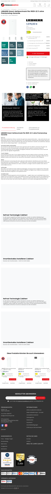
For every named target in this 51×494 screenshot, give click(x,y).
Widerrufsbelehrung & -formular (34, 412)
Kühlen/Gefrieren (6, 9)
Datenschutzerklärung (23, 401)
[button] (2, 370)
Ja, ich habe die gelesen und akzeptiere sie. (26, 401)
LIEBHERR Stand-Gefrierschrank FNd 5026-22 (42, 369)
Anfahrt (28, 441)
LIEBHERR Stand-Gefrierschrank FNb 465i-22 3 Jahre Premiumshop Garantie (9, 370)
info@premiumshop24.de (7, 416)
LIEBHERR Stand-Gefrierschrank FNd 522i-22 (25, 369)
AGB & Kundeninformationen (33, 410)
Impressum (29, 422)
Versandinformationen (32, 415)
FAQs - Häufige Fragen (7, 439)
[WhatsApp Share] (31, 87)
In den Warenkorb (38, 53)
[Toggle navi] (49, 5)
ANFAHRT (3, 429)
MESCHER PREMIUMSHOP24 (10, 486)
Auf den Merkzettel (31, 84)
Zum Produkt (13, 379)
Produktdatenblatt (37, 32)
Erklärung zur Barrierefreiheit (34, 427)
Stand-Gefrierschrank (22, 9)
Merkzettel (12, 382)
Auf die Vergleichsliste (32, 82)
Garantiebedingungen (32, 425)
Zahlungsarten (30, 417)
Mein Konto (4, 444)
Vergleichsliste (5, 382)
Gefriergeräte (13, 9)
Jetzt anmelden (40, 398)
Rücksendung (4, 441)
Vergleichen (4, 446)
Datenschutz (29, 420)
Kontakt (28, 439)
